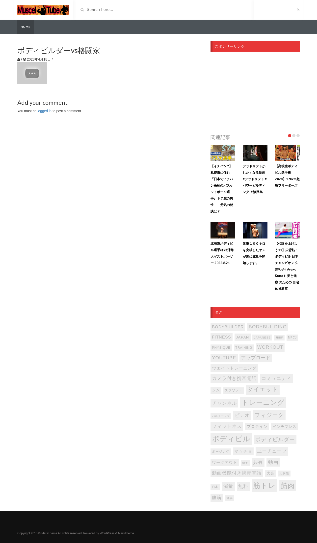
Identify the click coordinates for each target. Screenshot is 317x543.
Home (25, 26)
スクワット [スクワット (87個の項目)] (233, 390)
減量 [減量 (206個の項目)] (228, 486)
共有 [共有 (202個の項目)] (258, 462)
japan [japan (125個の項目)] (242, 337)
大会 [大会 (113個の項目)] (270, 473)
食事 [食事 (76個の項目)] (229, 498)
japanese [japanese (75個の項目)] (262, 337)
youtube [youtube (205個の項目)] (224, 357)
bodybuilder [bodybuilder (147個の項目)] (228, 327)
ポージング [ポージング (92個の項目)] (220, 451)
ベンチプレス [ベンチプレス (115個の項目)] (284, 427)
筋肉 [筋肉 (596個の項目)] (288, 485)
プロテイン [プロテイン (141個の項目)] (257, 426)
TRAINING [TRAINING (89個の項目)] (243, 347)
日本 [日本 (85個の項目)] (215, 487)
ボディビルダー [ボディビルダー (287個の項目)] (275, 439)
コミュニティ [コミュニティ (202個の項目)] (276, 378)
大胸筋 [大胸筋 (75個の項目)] (284, 473)
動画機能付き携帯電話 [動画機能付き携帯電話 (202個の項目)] (237, 472)
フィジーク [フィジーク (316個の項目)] (269, 415)
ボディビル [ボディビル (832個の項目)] (231, 439)
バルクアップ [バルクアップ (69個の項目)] (221, 415)
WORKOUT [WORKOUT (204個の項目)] (270, 347)
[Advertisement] (255, 91)
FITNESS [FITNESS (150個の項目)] (221, 337)
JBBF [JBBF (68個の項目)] (279, 337)
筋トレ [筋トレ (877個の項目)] (264, 485)
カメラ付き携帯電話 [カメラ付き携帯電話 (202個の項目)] (234, 378)
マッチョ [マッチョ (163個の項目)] (243, 451)
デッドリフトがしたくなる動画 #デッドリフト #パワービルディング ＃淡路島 (255, 179)
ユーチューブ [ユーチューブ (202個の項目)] (272, 451)
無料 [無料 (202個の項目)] (243, 486)
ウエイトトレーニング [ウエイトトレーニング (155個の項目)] (234, 368)
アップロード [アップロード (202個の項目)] (256, 357)
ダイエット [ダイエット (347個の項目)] (262, 389)
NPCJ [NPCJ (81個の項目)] (292, 337)
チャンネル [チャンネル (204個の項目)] (224, 403)
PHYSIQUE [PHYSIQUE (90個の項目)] (221, 347)
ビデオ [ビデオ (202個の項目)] (242, 415)
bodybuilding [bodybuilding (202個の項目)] (268, 326)
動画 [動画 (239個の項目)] (273, 462)
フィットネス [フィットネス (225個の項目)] (227, 426)
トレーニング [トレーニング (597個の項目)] (263, 402)
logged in (44, 111)
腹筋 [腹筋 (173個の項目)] (216, 497)
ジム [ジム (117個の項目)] (216, 390)
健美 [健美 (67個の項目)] (245, 462)
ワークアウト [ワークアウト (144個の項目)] (224, 462)
